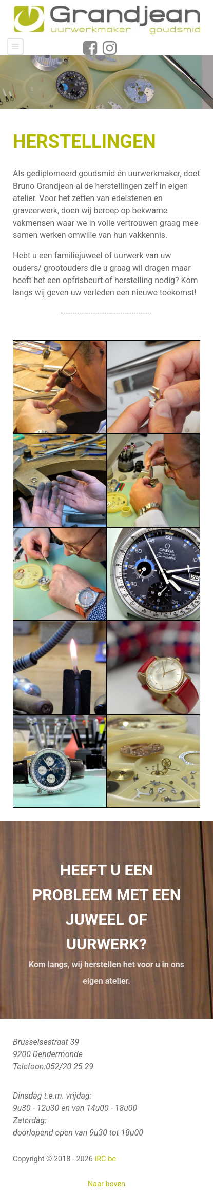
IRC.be (105, 1158)
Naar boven (106, 1184)
